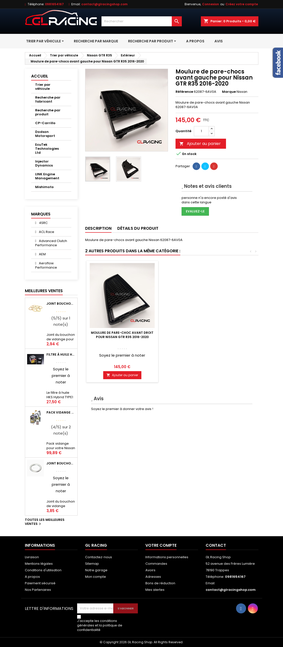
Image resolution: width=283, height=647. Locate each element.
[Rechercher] (141, 21)
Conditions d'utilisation (43, 570)
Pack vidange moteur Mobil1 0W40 (60, 412)
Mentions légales (39, 563)
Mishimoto (44, 187)
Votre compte (161, 545)
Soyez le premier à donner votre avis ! (122, 409)
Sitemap (92, 563)
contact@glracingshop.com (104, 4)
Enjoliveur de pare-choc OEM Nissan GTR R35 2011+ (122, 335)
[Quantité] (201, 131)
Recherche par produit (48, 112)
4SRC (43, 222)
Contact (216, 545)
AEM (42, 254)
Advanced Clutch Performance (51, 243)
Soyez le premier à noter (61, 375)
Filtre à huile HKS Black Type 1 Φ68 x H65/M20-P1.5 (60, 354)
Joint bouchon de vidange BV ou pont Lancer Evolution (60, 303)
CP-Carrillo (45, 123)
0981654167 (54, 4)
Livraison (32, 557)
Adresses (153, 576)
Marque (229, 92)
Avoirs (150, 570)
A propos (32, 576)
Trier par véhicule (42, 86)
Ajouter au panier (200, 143)
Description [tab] (98, 228)
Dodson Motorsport (45, 133)
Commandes (156, 563)
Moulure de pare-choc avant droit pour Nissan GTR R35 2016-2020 (196, 335)
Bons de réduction (160, 583)
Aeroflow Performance (46, 265)
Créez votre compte (241, 4)
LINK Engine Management (47, 176)
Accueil (39, 76)
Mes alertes (154, 589)
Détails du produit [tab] (137, 228)
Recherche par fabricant (48, 99)
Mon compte (95, 576)
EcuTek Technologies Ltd (47, 148)
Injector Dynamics (44, 163)
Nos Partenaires (38, 589)
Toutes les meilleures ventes (45, 522)
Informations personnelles (166, 557)
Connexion (210, 4)
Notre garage (96, 570)
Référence (184, 92)
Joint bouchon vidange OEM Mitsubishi (60, 463)
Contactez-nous (98, 557)
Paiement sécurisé (40, 583)
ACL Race (46, 231)
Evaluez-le (195, 211)
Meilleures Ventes (44, 291)
